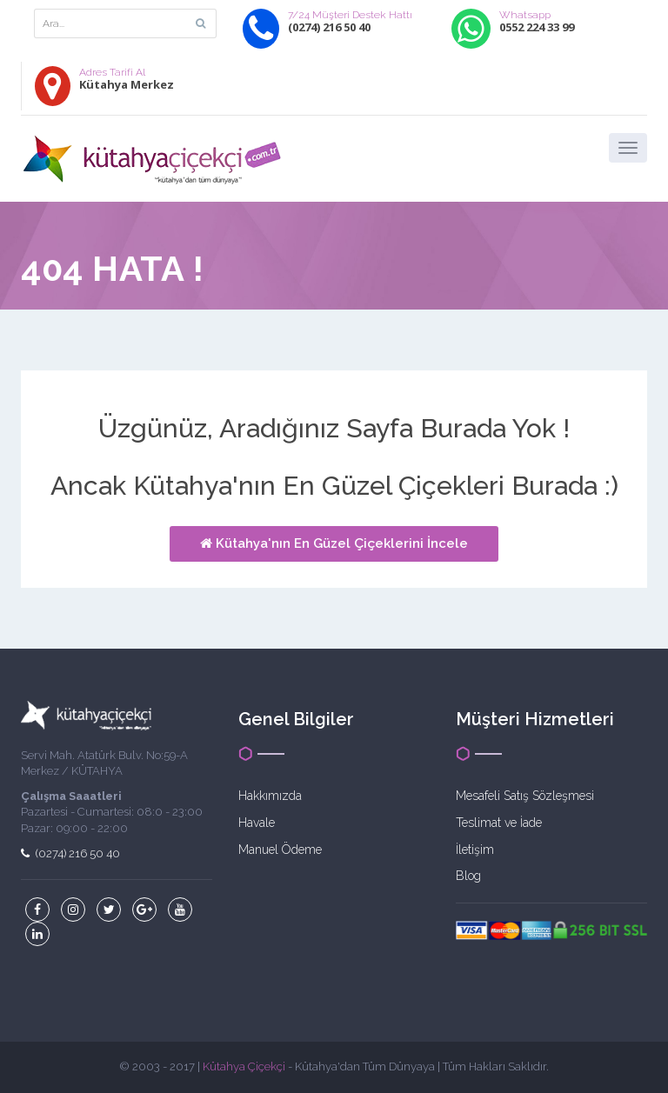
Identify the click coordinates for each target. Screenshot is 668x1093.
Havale (256, 823)
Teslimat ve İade (499, 823)
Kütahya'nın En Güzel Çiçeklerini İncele (334, 543)
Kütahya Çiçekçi (244, 1066)
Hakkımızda (270, 796)
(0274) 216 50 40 (70, 853)
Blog (468, 876)
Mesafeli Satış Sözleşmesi (525, 796)
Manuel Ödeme (280, 849)
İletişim (475, 849)
